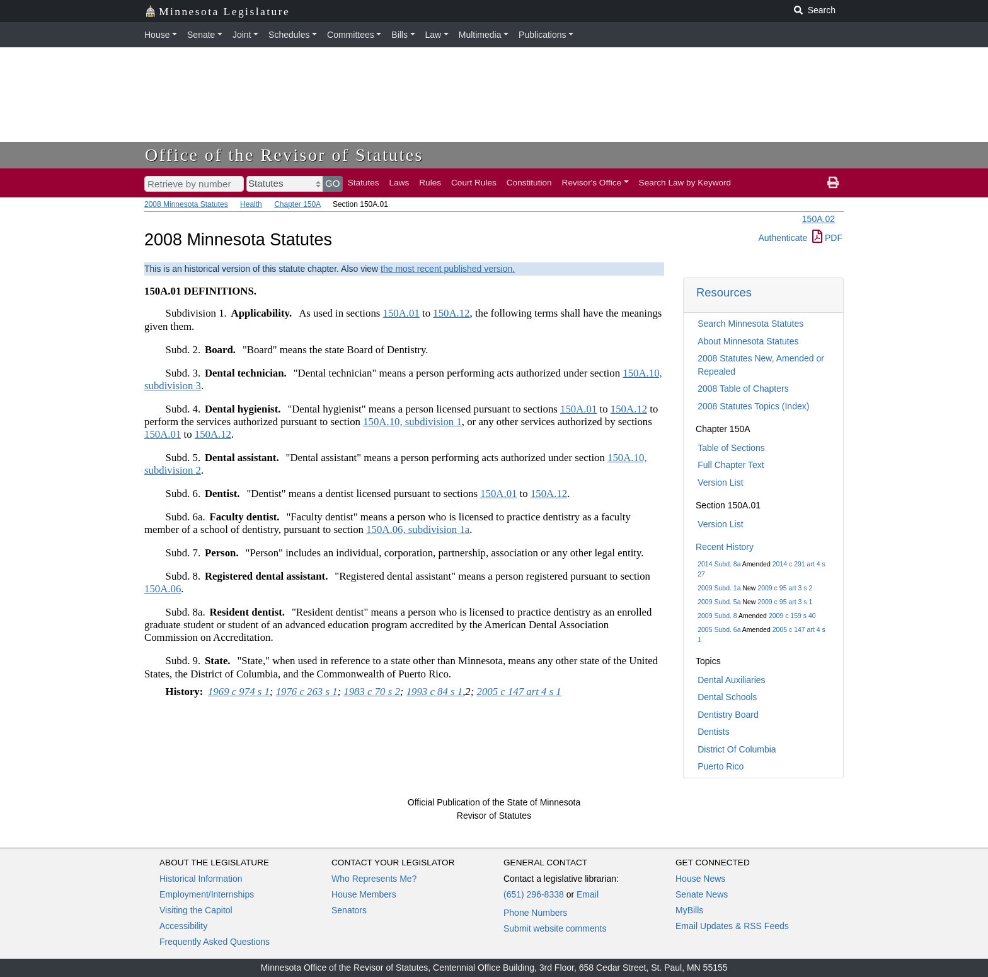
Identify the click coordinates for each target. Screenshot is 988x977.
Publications (542, 35)
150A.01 (401, 313)
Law (433, 35)
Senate (201, 35)
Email (588, 894)
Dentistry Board (728, 715)
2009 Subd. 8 (717, 615)
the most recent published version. (448, 269)
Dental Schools (727, 697)
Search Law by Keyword (685, 182)
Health (251, 204)
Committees (350, 35)
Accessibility (183, 926)
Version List (720, 482)
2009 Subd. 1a (719, 588)
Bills (399, 35)
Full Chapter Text (731, 465)
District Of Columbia (737, 749)
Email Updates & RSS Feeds (732, 926)
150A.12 (451, 313)
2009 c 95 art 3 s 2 (784, 588)
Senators (349, 910)
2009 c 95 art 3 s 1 (784, 602)
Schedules (288, 35)
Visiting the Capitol (196, 910)
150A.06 (162, 589)
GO (332, 183)
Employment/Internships (206, 894)
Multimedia (480, 35)
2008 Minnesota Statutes (186, 204)
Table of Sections (731, 448)
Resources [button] (724, 292)
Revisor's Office (592, 182)
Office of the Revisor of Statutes (284, 155)
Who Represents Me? (373, 879)
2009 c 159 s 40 (792, 615)
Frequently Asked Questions (214, 942)
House (156, 35)
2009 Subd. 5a (719, 602)
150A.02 (818, 219)
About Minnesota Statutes (748, 341)
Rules (430, 182)
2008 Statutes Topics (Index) (753, 406)
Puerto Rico (721, 766)
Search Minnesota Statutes (750, 324)
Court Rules (474, 182)
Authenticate (782, 238)
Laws (399, 182)
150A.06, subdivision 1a (417, 529)
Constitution (529, 182)
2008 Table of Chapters (743, 388)
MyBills (689, 910)
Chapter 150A (297, 204)
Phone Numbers (535, 913)
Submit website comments (554, 928)
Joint (242, 35)
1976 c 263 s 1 (307, 692)
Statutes (363, 182)
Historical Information (201, 879)
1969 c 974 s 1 (239, 692)
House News (700, 879)
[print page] (833, 182)
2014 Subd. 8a (719, 564)
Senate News (701, 894)
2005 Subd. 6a (719, 629)
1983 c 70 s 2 (371, 692)
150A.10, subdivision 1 (412, 422)
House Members (363, 894)
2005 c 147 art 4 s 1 (519, 692)
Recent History (725, 547)
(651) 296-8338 (533, 894)
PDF (827, 238)
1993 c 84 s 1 (434, 692)
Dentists (714, 732)
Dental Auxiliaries (731, 680)
